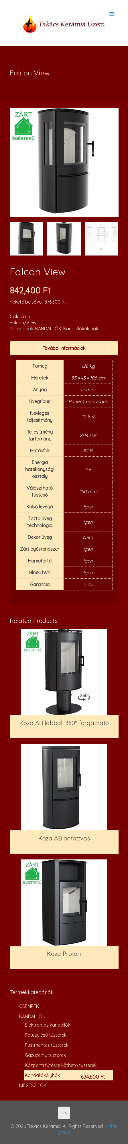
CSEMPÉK (29, 1006)
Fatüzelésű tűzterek (45, 1035)
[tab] (64, 348)
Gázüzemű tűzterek (45, 1055)
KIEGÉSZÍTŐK (32, 1085)
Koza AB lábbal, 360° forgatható (64, 723)
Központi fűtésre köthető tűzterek (61, 1065)
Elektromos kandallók (47, 1025)
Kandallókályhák (80, 328)
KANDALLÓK (48, 328)
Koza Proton (64, 953)
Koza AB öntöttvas (64, 838)
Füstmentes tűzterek (46, 1045)
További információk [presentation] (64, 348)
